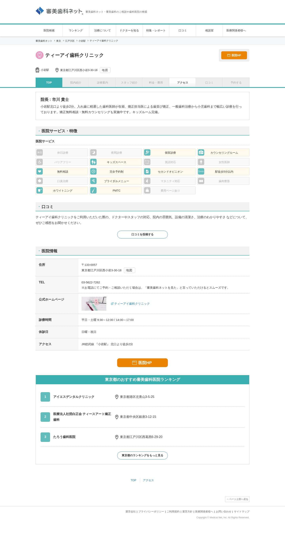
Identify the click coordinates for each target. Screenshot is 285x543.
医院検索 (49, 30)
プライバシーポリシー (151, 511)
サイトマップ (241, 511)
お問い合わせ (223, 511)
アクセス (148, 480)
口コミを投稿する (142, 234)
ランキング (76, 30)
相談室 (209, 30)
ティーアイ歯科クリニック (132, 303)
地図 (105, 70)
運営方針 (187, 511)
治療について (102, 30)
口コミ (183, 30)
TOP (133, 480)
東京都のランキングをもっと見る (142, 455)
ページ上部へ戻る (238, 499)
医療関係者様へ (236, 30)
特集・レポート (156, 30)
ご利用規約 (173, 511)
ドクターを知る (129, 30)
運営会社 (130, 511)
